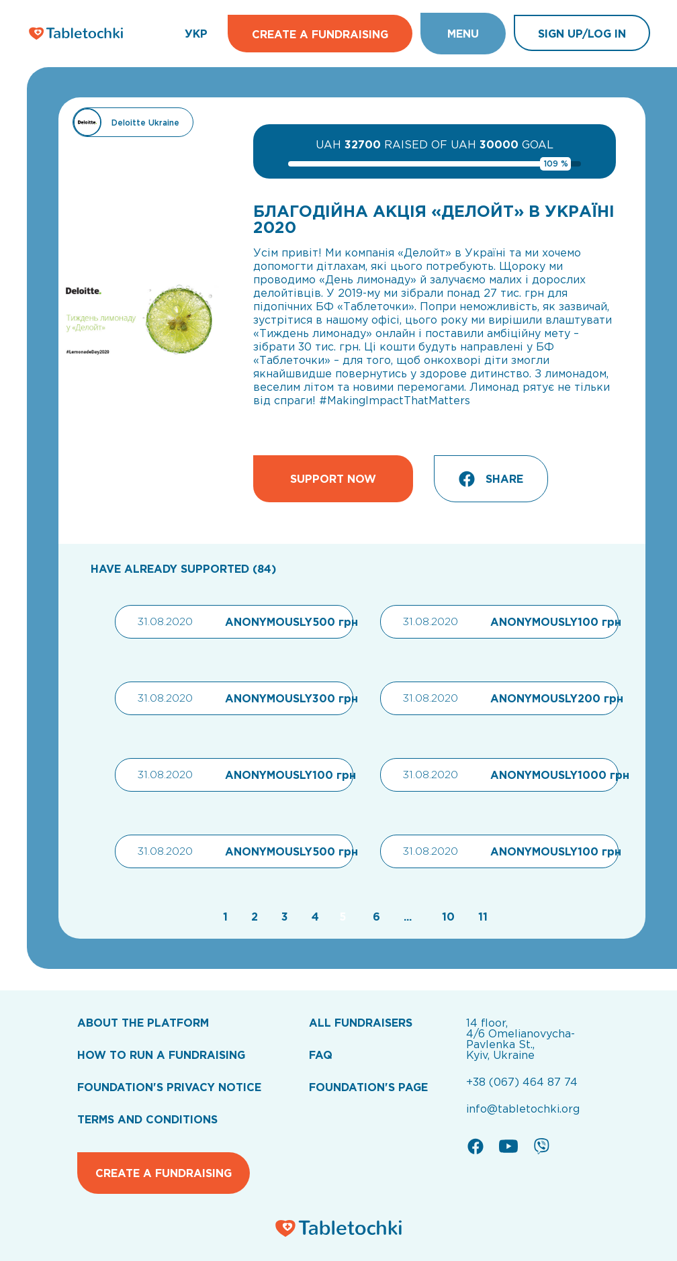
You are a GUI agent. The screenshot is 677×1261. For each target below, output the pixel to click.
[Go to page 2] (253, 916)
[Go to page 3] (283, 916)
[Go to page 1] (224, 916)
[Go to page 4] (313, 916)
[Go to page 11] (479, 916)
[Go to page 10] (446, 916)
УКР (196, 33)
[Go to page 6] (374, 916)
